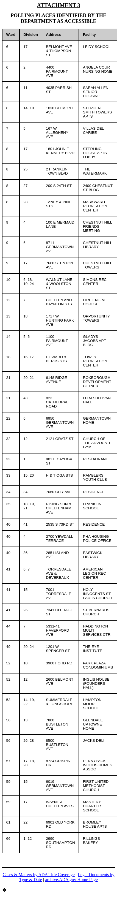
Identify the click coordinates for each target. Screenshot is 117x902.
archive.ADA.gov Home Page (71, 879)
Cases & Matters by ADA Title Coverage (39, 874)
